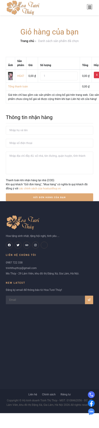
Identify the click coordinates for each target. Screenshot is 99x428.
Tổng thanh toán (18, 86)
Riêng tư (65, 394)
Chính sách (48, 394)
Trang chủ (27, 41)
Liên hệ (32, 394)
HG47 (20, 76)
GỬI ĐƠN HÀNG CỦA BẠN (49, 197)
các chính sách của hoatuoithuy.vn (40, 188)
